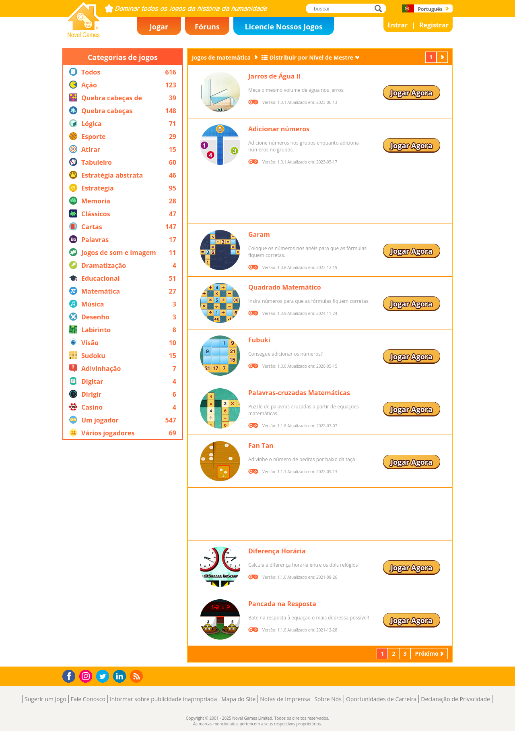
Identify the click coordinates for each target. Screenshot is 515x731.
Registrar (434, 25)
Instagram (87, 675)
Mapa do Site (238, 699)
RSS (137, 676)
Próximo (443, 57)
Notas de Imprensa (285, 699)
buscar (380, 8)
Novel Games (82, 34)
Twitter (104, 676)
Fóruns (207, 26)
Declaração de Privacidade (455, 699)
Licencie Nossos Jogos (283, 26)
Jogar (159, 26)
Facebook (71, 675)
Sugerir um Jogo (45, 699)
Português (430, 9)
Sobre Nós (328, 699)
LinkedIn (121, 676)
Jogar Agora (412, 92)
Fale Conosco (88, 699)
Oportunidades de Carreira (381, 699)
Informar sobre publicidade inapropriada (163, 699)
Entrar (397, 25)
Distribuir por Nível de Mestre (311, 57)
